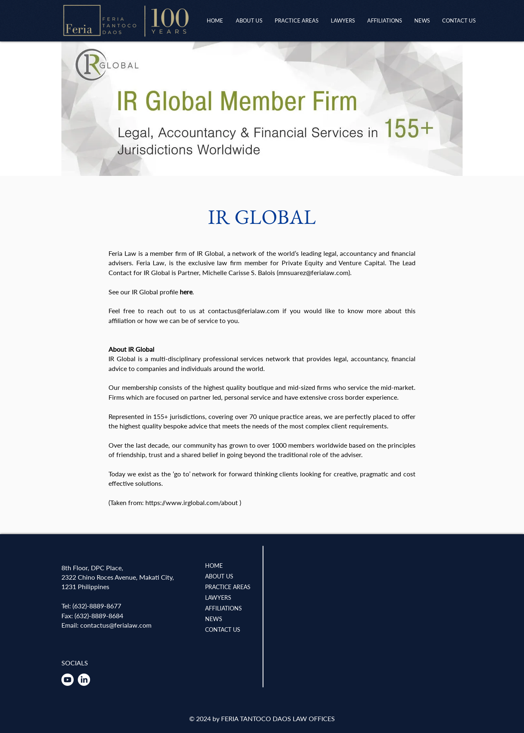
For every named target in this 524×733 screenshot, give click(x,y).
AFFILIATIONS (223, 608)
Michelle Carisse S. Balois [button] (238, 272)
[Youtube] (67, 680)
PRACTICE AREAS (228, 586)
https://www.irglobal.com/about (191, 502)
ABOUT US (219, 576)
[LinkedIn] (84, 680)
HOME (214, 565)
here (186, 292)
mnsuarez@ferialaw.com (313, 272)
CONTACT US (222, 629)
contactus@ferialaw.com (243, 310)
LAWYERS (218, 597)
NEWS (213, 618)
